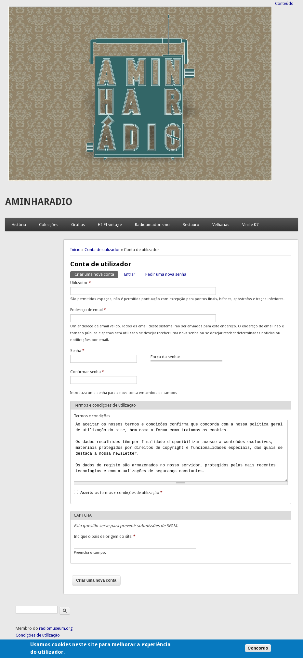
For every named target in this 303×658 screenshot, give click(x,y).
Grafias (78, 224)
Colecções (48, 224)
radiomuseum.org (56, 628)
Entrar (129, 274)
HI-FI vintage (110, 224)
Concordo (258, 651)
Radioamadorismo (152, 224)
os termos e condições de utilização (121, 492)
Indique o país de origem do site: (105, 536)
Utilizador (80, 283)
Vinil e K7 (250, 224)
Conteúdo (284, 3)
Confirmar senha (87, 372)
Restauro (191, 224)
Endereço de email (88, 310)
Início (75, 249)
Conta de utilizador (102, 249)
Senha (77, 350)
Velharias (220, 224)
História (19, 224)
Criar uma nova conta (96, 274)
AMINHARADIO (38, 201)
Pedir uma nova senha (165, 274)
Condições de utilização (38, 635)
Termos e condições (92, 416)
